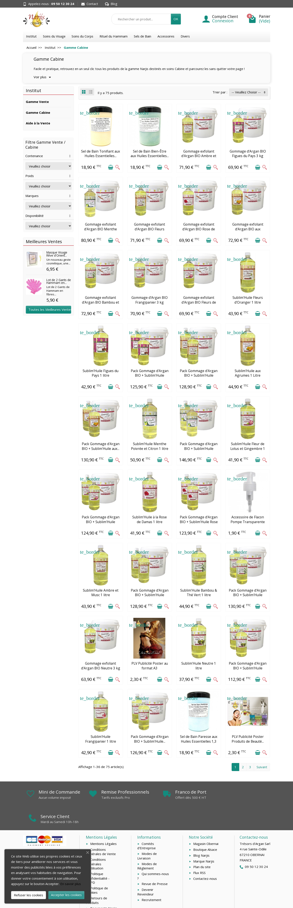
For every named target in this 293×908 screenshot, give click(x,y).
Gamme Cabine (38, 112)
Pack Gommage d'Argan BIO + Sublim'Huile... (150, 739)
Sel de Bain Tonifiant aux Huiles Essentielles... (100, 153)
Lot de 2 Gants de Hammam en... (58, 281)
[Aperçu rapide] (117, 167)
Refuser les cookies (28, 895)
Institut (31, 36)
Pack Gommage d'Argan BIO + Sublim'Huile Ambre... (150, 595)
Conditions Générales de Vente (101, 832)
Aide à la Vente (38, 123)
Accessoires (165, 36)
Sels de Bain (142, 36)
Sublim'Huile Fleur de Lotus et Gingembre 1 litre (247, 448)
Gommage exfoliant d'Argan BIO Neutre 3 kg (100, 665)
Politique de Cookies (97, 870)
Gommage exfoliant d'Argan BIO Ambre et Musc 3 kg (198, 156)
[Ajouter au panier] (110, 167)
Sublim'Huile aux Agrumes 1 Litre (248, 373)
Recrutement (151, 880)
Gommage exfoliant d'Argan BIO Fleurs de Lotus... (199, 302)
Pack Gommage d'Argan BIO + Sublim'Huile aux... (100, 446)
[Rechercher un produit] (141, 19)
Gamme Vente (37, 101)
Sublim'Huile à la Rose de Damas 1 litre (149, 519)
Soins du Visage (54, 36)
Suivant (262, 767)
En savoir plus (70, 884)
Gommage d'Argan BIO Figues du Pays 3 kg (248, 153)
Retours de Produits (96, 880)
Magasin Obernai (205, 824)
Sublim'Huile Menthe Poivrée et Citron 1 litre (149, 446)
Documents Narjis (103, 888)
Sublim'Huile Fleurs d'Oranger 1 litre (247, 300)
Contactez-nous (205, 859)
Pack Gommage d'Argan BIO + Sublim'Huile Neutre (248, 668)
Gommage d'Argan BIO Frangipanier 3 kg (149, 300)
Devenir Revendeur (145, 872)
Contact (89, 4)
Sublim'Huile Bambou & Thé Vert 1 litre (198, 592)
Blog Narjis (201, 835)
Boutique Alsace (205, 830)
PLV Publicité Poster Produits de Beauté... (248, 739)
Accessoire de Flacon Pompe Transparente (248, 519)
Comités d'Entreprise (146, 826)
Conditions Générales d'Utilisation (96, 844)
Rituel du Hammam (114, 36)
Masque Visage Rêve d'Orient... (56, 253)
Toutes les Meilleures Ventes (49, 309)
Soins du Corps (82, 36)
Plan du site (202, 847)
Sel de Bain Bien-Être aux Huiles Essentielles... (150, 153)
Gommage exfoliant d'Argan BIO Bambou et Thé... (100, 302)
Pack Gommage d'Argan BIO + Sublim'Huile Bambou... (248, 595)
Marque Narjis (203, 841)
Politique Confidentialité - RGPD (98, 858)
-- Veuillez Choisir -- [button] (246, 92)
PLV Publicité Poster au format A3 (149, 665)
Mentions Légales (103, 824)
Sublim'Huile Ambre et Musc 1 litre (100, 592)
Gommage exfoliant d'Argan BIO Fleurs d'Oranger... (149, 229)
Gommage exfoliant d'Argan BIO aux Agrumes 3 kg (247, 229)
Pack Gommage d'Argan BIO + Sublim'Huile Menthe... (199, 448)
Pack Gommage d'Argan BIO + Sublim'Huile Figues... (150, 375)
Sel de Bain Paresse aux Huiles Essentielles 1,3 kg (198, 741)
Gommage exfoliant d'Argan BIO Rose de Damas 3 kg (198, 229)
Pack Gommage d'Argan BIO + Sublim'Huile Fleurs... (199, 375)
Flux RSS (199, 853)
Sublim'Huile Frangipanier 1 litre (100, 739)
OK (176, 19)
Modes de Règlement (147, 846)
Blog (111, 4)
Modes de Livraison (147, 836)
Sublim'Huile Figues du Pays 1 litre (100, 373)
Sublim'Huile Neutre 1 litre (198, 665)
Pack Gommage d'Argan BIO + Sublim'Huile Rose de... (199, 522)
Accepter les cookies (66, 895)
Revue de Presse (155, 864)
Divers (185, 36)
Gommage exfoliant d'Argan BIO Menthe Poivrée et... (100, 229)
